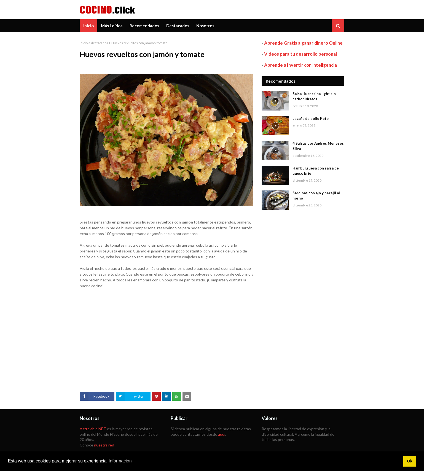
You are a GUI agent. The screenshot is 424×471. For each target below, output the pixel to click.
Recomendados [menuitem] (144, 25)
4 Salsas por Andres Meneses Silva (318, 146)
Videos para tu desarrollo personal (300, 54)
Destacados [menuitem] (177, 25)
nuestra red (104, 445)
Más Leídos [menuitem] (111, 25)
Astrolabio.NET (93, 428)
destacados (99, 43)
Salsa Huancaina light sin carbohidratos (314, 96)
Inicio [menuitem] (88, 25)
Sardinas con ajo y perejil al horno (316, 196)
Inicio (84, 43)
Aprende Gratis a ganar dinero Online (303, 43)
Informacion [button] (120, 461)
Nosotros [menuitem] (205, 25)
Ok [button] (409, 461)
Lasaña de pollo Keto (310, 118)
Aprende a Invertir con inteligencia (300, 65)
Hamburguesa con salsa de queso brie (315, 171)
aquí (221, 434)
